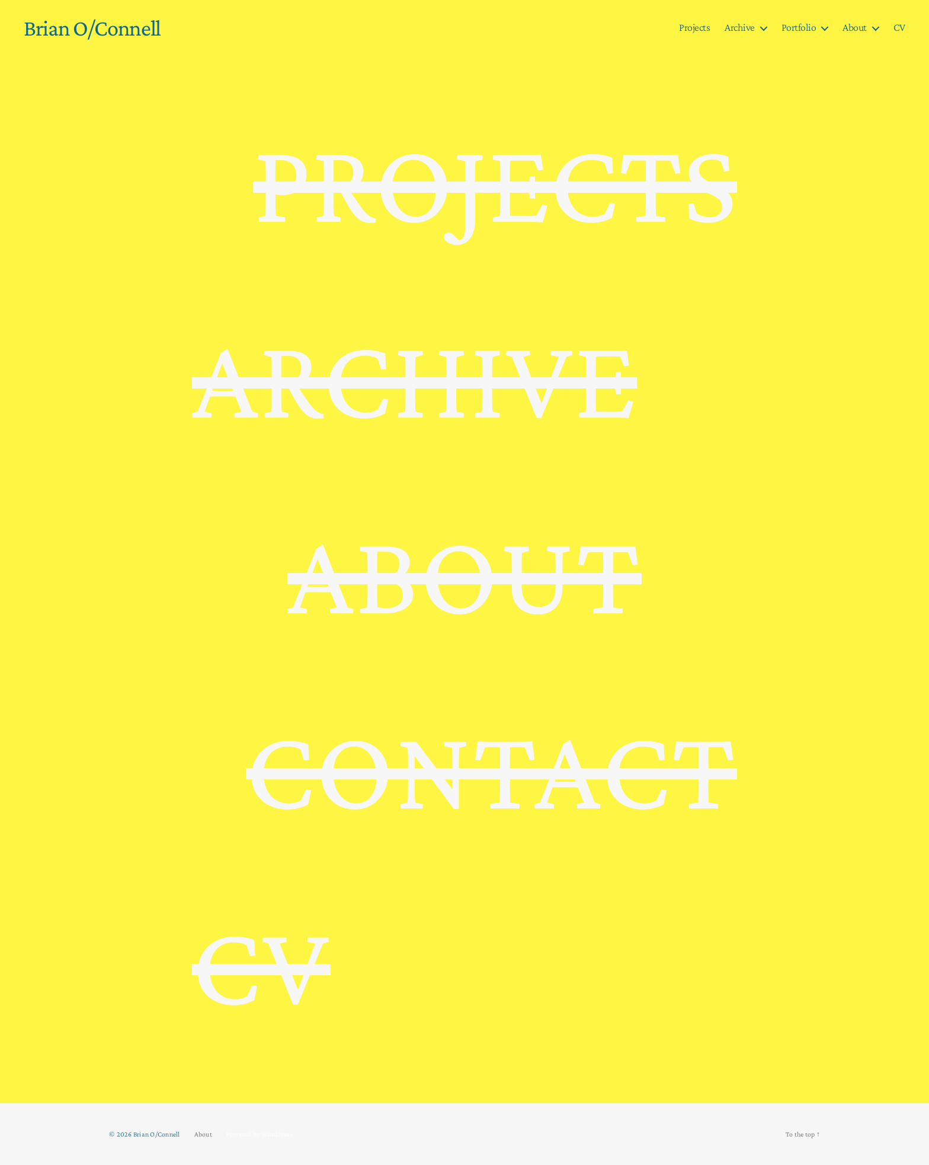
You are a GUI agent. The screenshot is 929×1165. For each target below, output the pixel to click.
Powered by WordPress (259, 1134)
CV (899, 27)
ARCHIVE (414, 378)
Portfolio (798, 27)
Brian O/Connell (92, 28)
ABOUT (464, 573)
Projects (694, 27)
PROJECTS (495, 182)
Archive (740, 27)
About (854, 27)
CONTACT (491, 768)
